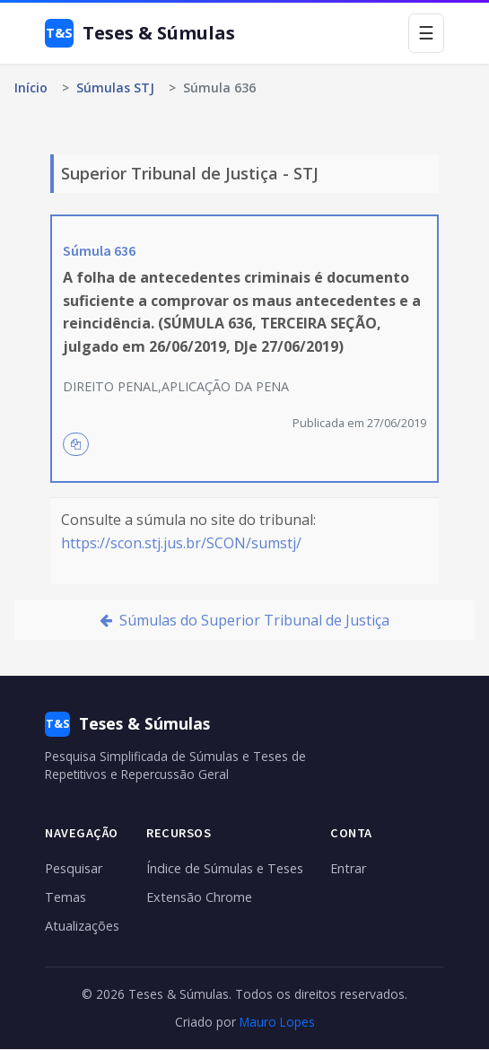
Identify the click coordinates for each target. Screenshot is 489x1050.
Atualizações (82, 925)
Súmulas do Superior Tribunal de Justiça (244, 620)
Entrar (348, 868)
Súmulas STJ (115, 87)
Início (31, 87)
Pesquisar (73, 868)
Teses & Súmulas (140, 33)
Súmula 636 (99, 250)
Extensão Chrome (199, 897)
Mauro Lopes (277, 1021)
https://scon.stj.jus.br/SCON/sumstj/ (181, 543)
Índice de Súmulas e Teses (224, 868)
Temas (65, 897)
